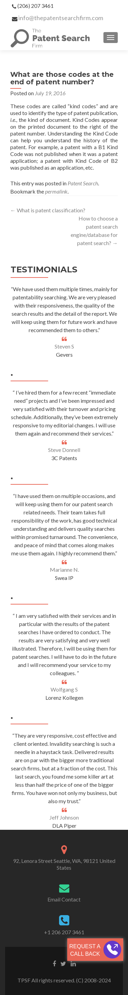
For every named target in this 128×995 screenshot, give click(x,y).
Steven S (64, 346)
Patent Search (83, 183)
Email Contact (64, 899)
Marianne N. (64, 569)
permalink (56, 191)
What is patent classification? (47, 210)
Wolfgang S (64, 689)
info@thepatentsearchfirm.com (60, 18)
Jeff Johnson (64, 817)
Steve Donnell (64, 449)
